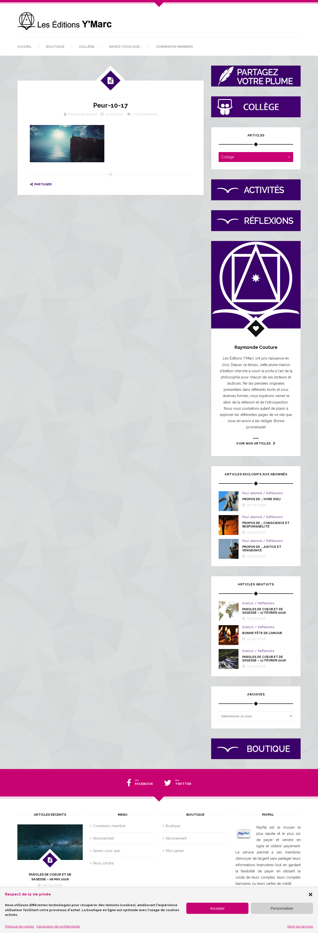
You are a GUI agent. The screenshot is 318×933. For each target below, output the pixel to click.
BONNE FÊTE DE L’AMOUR (262, 633)
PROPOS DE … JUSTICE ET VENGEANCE (261, 548)
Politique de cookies (19, 926)
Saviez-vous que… (125, 46)
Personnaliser (282, 908)
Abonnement (103, 838)
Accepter (217, 908)
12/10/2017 (115, 114)
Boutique (55, 46)
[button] (310, 894)
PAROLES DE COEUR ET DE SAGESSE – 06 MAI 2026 (50, 877)
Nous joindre (103, 863)
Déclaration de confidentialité (58, 926)
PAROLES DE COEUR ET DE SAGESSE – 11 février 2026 (264, 658)
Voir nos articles (255, 443)
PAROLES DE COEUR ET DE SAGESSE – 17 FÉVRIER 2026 (264, 611)
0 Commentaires (145, 114)
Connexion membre (109, 826)
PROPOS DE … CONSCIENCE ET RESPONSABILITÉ (265, 524)
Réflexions (274, 493)
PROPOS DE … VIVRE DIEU (261, 499)
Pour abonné (252, 493)
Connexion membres (174, 46)
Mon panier (175, 851)
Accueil (24, 46)
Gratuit (248, 603)
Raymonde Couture (82, 114)
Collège (86, 46)
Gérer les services (300, 926)
